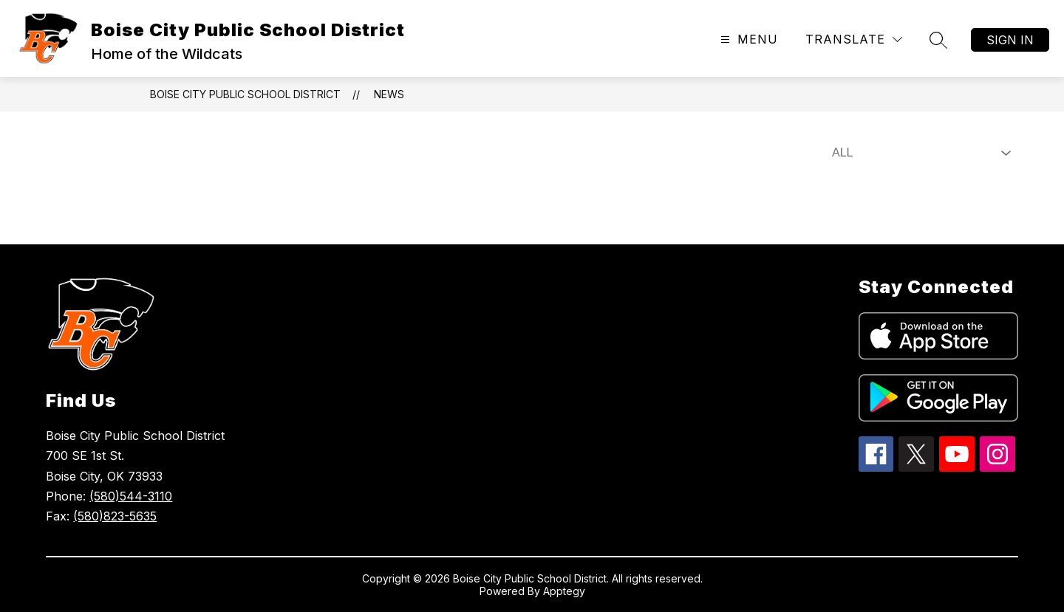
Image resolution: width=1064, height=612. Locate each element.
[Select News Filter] (918, 153)
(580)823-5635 (115, 516)
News (389, 94)
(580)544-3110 (130, 496)
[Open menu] (747, 39)
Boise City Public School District (245, 94)
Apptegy (564, 591)
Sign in (1010, 39)
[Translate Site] (854, 39)
